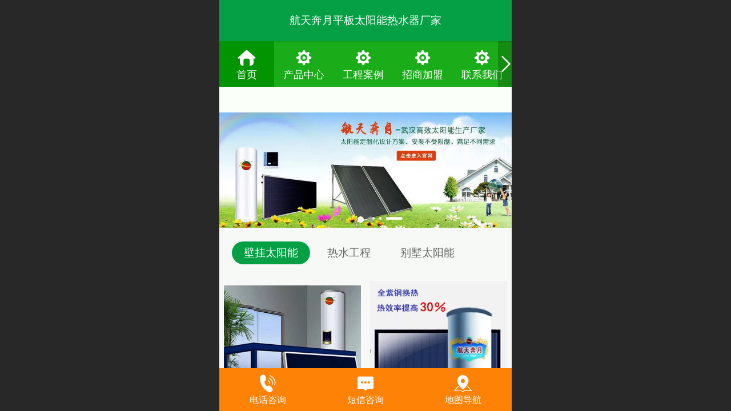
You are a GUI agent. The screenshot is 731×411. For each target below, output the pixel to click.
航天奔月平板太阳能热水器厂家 (365, 20)
